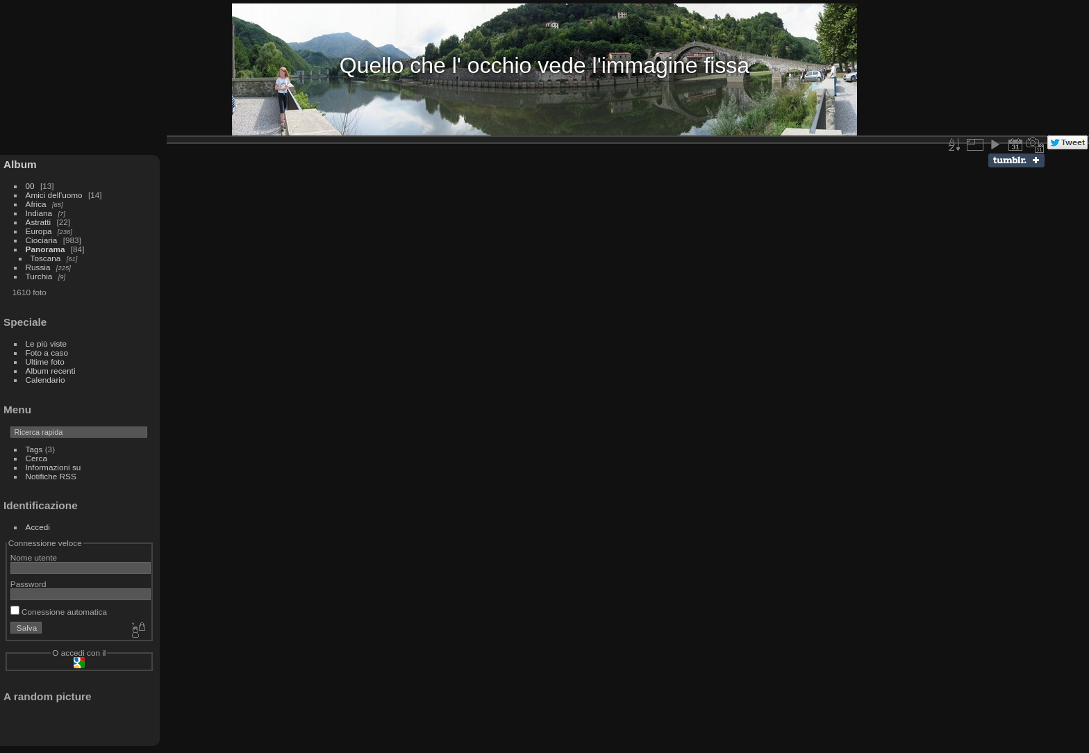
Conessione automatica (58, 611)
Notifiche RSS (51, 476)
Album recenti (51, 370)
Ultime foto (45, 361)
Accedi (38, 526)
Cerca (36, 458)
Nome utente (33, 557)
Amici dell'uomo (54, 194)
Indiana (39, 212)
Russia (38, 267)
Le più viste (46, 343)
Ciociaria (42, 240)
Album (20, 164)
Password (28, 583)
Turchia (39, 276)
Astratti (38, 221)
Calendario (45, 379)
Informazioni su (53, 467)
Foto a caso (47, 352)
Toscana (46, 258)
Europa (39, 230)
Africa (36, 203)
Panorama (45, 249)
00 (30, 185)
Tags (34, 449)
